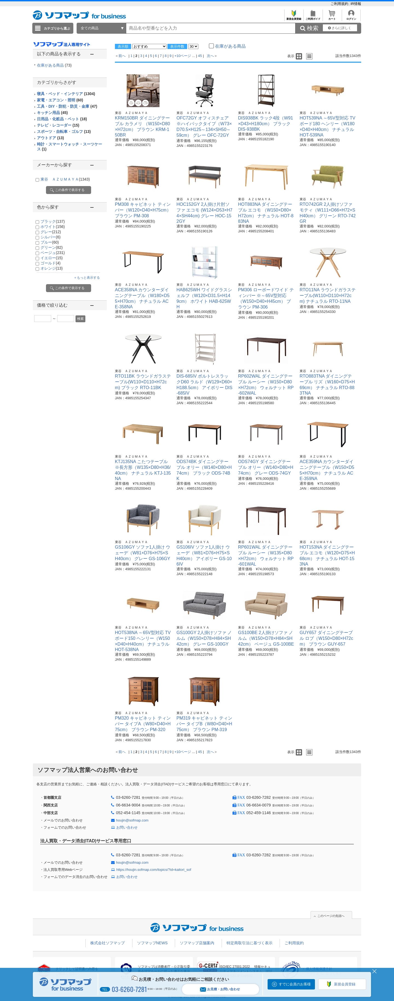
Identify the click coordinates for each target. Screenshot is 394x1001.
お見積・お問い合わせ (220, 989)
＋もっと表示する (87, 278)
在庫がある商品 (54, 65)
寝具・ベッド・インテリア (66, 94)
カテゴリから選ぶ (57, 28)
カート (332, 17)
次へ (210, 56)
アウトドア (50, 138)
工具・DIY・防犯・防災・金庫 (67, 106)
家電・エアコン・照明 (60, 100)
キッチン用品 (52, 112)
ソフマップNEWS (152, 943)
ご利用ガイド (313, 17)
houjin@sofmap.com (132, 820)
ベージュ (52, 252)
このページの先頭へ (330, 915)
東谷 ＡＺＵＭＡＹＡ (65, 179)
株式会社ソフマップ (107, 943)
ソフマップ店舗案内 (197, 943)
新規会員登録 (294, 17)
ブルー (49, 242)
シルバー (50, 237)
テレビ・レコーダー (58, 125)
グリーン (51, 247)
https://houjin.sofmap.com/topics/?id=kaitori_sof (153, 870)
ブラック (52, 221)
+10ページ (182, 56)
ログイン (351, 17)
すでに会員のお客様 (295, 984)
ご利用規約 (340, 4)
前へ (122, 56)
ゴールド (50, 263)
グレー (50, 232)
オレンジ (51, 268)
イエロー (51, 258)
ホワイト (52, 226)
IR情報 (355, 4)
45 (200, 56)
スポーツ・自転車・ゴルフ (64, 131)
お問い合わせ (127, 827)
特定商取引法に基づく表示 (250, 943)
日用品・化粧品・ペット (62, 119)
